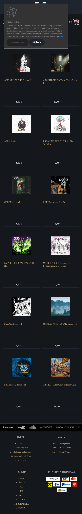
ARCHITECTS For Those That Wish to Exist (60, 81)
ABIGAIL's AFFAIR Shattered (17, 80)
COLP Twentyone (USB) (54, 202)
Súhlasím (36, 42)
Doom (67, 443)
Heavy (54, 452)
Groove (68, 448)
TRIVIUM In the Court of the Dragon (59, 385)
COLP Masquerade (12, 202)
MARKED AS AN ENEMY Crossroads (60, 324)
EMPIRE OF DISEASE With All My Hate (20, 264)
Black (55, 443)
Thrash (68, 452)
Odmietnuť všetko (17, 42)
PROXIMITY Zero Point (15, 385)
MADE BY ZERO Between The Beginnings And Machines (57, 264)
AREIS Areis (10, 141)
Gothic (54, 448)
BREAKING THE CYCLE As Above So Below (59, 142)
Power (61, 452)
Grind (61, 448)
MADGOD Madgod (13, 324)
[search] (70, 22)
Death (61, 443)
